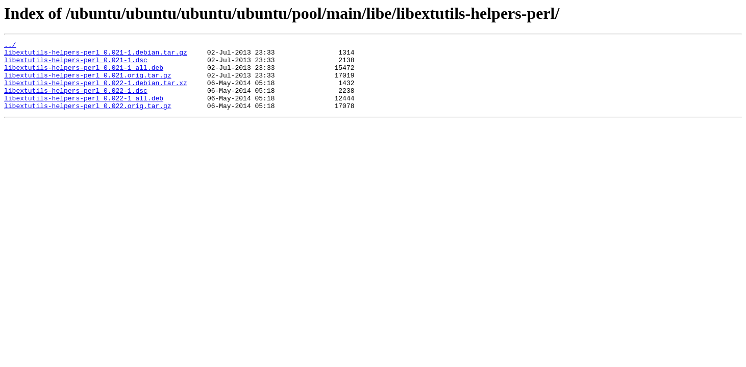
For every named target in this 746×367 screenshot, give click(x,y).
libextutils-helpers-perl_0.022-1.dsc (75, 101)
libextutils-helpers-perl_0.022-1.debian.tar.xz (95, 91)
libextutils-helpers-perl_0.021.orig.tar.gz (87, 82)
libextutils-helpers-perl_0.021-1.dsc (75, 64)
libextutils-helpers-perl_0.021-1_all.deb (83, 73)
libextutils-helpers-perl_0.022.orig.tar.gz (87, 119)
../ (10, 45)
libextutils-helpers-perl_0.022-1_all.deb (83, 110)
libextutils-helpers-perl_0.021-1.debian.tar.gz (95, 55)
